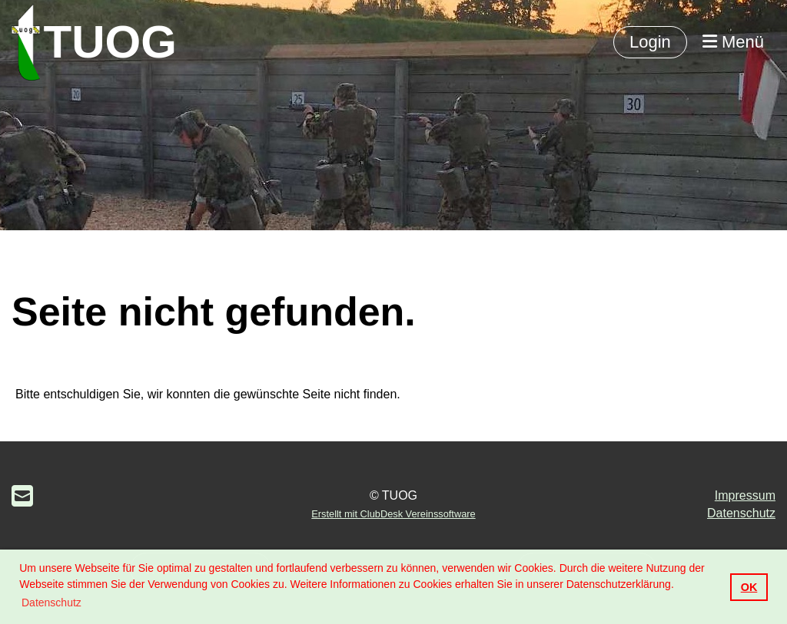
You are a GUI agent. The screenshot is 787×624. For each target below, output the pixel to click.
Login (650, 41)
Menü (733, 41)
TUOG (110, 42)
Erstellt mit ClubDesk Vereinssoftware (393, 514)
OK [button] (749, 587)
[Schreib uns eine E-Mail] (22, 496)
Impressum (745, 495)
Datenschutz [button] (51, 602)
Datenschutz (741, 513)
